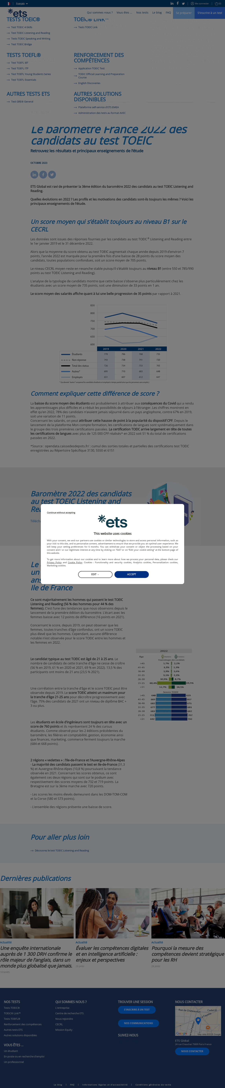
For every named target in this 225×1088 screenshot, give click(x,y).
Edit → (95, 574)
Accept (131, 574)
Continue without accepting (61, 512)
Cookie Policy (75, 562)
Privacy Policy (54, 562)
